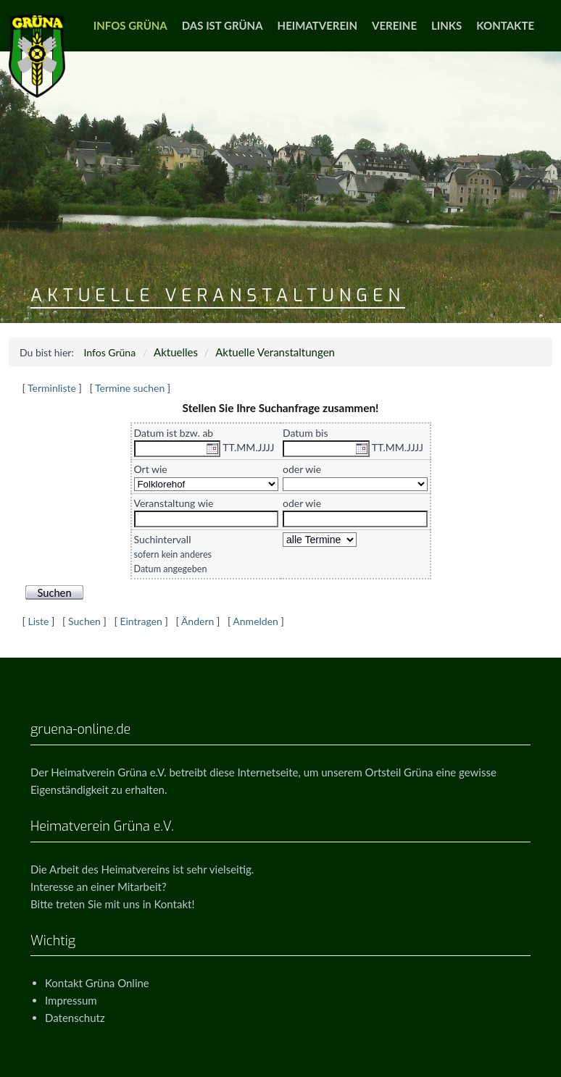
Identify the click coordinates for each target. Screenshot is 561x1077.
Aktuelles (176, 352)
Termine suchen (130, 388)
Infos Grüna (130, 25)
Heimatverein (317, 25)
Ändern (197, 621)
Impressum (71, 1000)
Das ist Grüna (222, 25)
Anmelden (255, 621)
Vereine (394, 25)
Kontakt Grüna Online (97, 982)
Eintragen (141, 621)
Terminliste (52, 388)
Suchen (84, 621)
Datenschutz (75, 1017)
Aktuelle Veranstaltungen (275, 352)
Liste (38, 621)
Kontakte (505, 25)
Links (446, 25)
